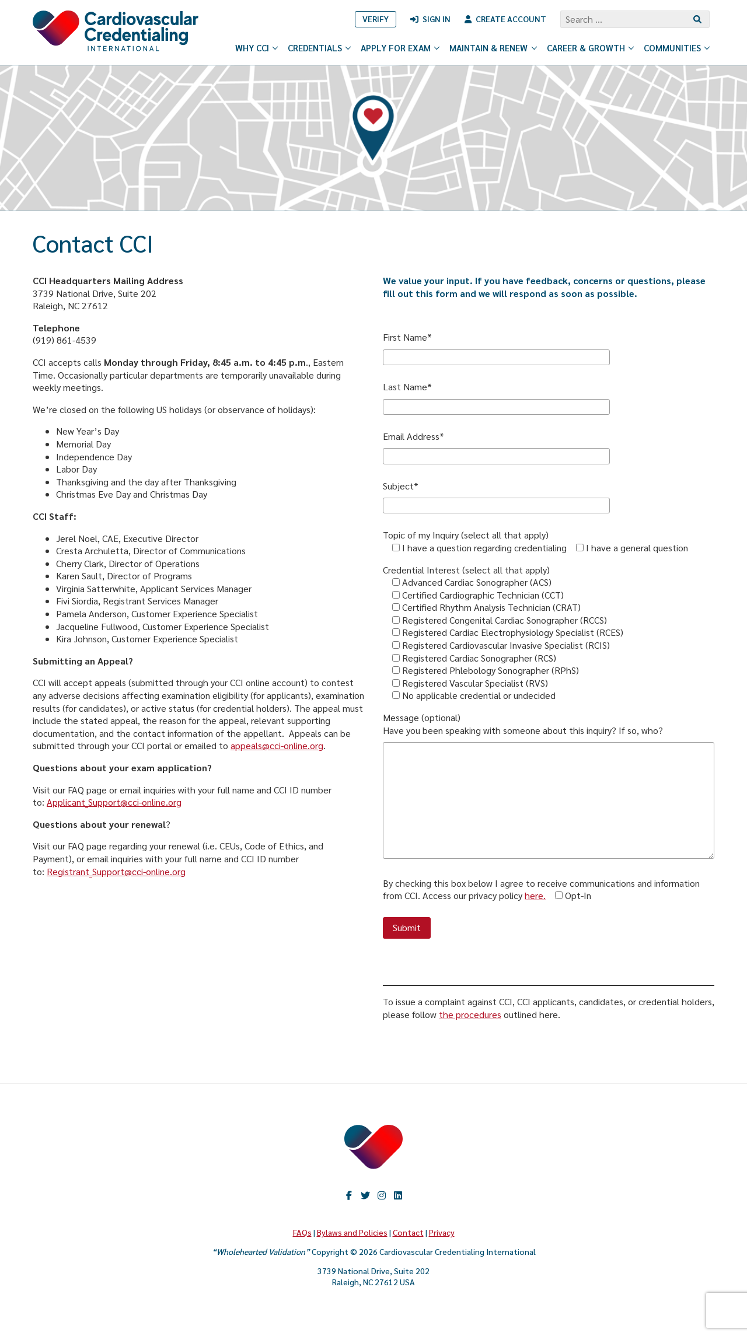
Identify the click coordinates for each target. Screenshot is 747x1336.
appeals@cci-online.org (277, 745)
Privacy (442, 1232)
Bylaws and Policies (352, 1232)
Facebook (349, 1195)
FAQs (302, 1232)
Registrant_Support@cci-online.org (116, 871)
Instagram (382, 1195)
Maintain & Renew (493, 47)
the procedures (470, 1014)
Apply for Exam (401, 47)
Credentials (320, 47)
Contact (408, 1232)
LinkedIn (398, 1195)
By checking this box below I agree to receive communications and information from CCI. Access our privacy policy (541, 889)
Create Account (511, 18)
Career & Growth (591, 47)
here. (535, 895)
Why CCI (257, 47)
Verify (375, 18)
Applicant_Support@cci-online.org (114, 802)
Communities (677, 47)
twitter (365, 1195)
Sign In (437, 18)
